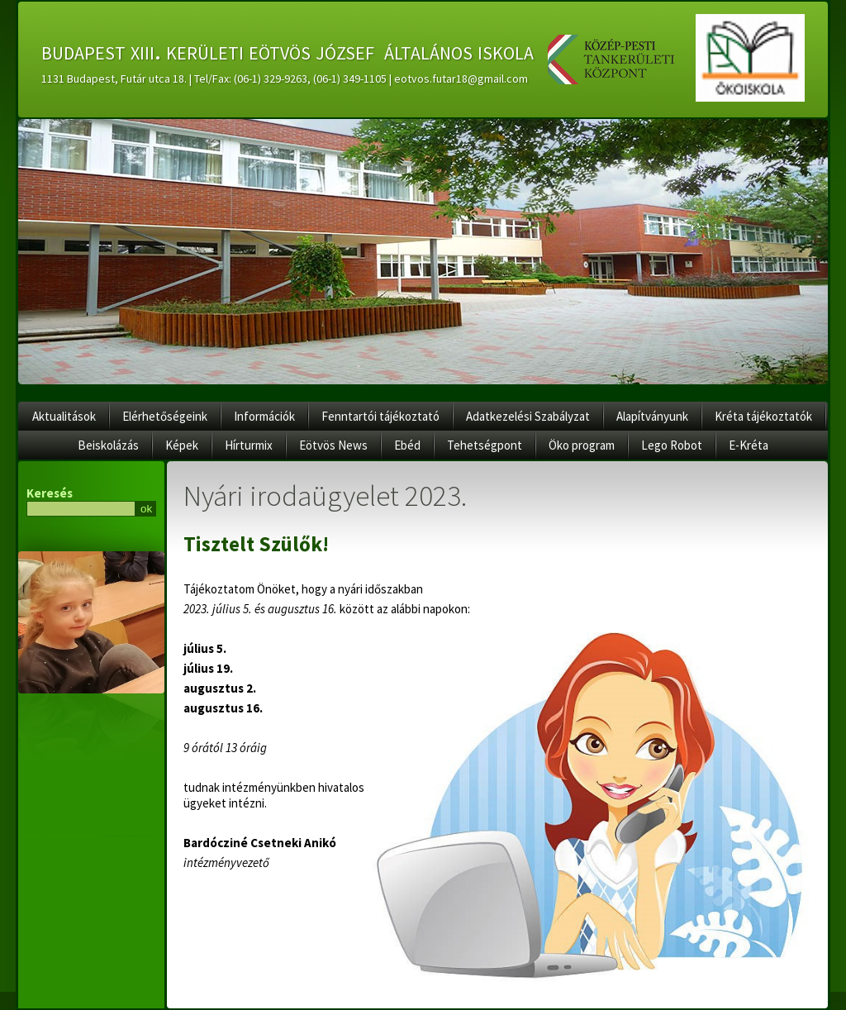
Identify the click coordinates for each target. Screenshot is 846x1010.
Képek (181, 445)
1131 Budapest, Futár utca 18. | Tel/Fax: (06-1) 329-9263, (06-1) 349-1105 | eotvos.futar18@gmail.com (284, 78)
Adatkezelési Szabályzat (528, 416)
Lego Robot (671, 445)
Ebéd (407, 445)
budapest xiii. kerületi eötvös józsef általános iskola (287, 50)
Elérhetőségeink (164, 416)
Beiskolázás (108, 445)
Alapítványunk (652, 416)
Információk (264, 416)
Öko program (582, 445)
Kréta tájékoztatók (763, 416)
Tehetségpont (484, 445)
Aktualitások (64, 416)
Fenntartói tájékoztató (380, 416)
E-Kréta (748, 445)
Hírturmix (249, 445)
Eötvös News (333, 445)
